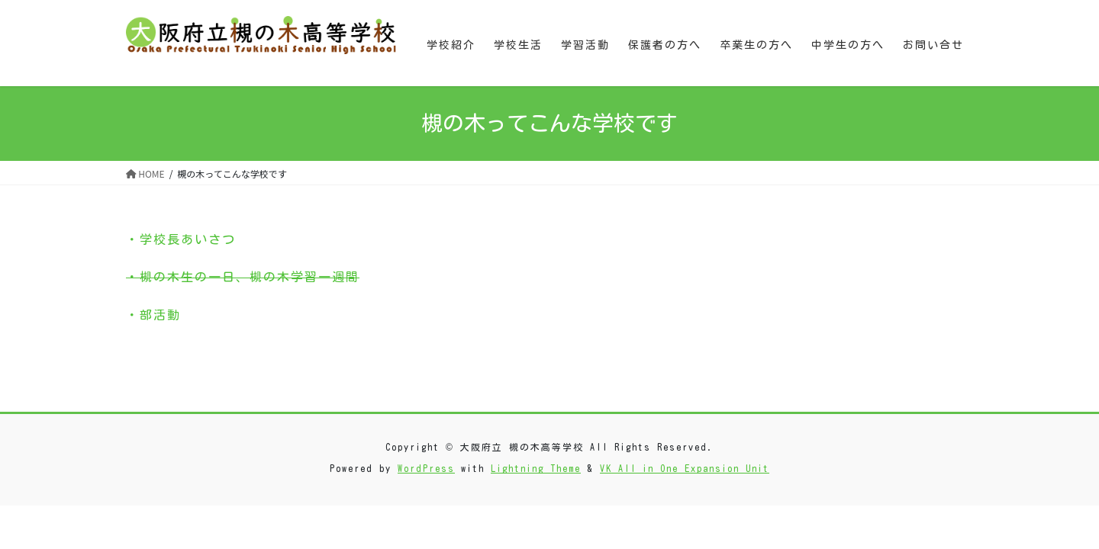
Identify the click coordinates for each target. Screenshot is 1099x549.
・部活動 (153, 315)
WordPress (426, 468)
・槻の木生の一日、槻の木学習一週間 (242, 277)
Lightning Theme (536, 468)
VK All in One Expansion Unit (684, 468)
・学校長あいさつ (181, 239)
